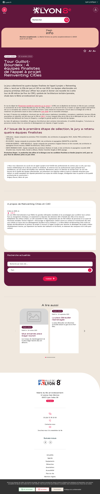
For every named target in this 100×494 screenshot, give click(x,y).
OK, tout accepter (26, 489)
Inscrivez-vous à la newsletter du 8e (50, 430)
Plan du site (50, 473)
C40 (42, 120)
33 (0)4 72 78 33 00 (50, 417)
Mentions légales (50, 476)
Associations (50, 467)
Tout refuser (42, 489)
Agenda (50, 458)
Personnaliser (57, 489)
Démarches (50, 464)
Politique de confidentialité (72, 489)
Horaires (50, 401)
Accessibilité (50, 470)
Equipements (50, 461)
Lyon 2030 (44, 115)
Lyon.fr (8, 2)
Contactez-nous (50, 424)
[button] (84, 50)
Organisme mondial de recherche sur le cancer (34, 109)
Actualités (50, 455)
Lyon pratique (91, 2)
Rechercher (37, 20)
